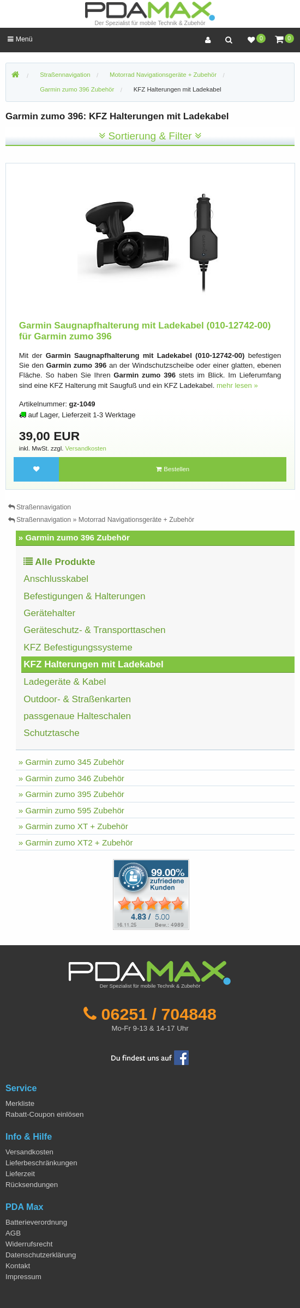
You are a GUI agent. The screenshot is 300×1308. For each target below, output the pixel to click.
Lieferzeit (20, 1174)
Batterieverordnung (36, 1222)
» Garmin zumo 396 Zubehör (74, 537)
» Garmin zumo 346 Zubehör (71, 778)
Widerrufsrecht (28, 1244)
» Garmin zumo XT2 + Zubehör (76, 842)
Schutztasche (51, 733)
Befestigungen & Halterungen (84, 596)
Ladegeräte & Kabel (64, 682)
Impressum (23, 1277)
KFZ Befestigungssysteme (78, 647)
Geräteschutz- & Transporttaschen (94, 630)
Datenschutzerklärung (40, 1255)
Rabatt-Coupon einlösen (44, 1114)
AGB (13, 1233)
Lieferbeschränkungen (41, 1163)
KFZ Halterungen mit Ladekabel (177, 89)
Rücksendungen (31, 1185)
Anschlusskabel (55, 579)
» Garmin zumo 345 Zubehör (71, 761)
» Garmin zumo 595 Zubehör (71, 810)
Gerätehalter (49, 613)
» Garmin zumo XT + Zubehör (73, 826)
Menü (20, 39)
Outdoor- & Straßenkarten (77, 699)
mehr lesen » (237, 385)
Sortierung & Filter (150, 136)
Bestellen (172, 469)
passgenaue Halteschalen (77, 716)
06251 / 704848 (159, 1014)
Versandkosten (85, 448)
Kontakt (17, 1266)
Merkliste (19, 1103)
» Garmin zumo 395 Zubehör (71, 794)
